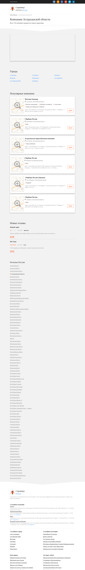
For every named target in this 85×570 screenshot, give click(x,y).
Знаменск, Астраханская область (36, 191)
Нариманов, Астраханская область (37, 121)
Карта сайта (19, 567)
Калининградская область (17, 290)
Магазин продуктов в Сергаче (51, 554)
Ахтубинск (35, 75)
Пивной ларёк (14, 216)
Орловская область (15, 349)
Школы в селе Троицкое (16, 554)
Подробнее (18, 503)
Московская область (15, 330)
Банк (28, 124)
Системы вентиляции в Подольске (52, 556)
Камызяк (12, 78)
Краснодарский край (15, 309)
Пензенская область (15, 352)
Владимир (12, 528)
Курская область (14, 317)
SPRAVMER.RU (13, 1)
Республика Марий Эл (16, 389)
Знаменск (57, 75)
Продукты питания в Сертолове (18, 552)
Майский (12, 535)
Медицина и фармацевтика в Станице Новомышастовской (58, 533)
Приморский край (14, 357)
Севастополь (13, 427)
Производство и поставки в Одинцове (53, 538)
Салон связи (58, 104)
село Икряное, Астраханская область (37, 173)
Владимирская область (16, 268)
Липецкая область (15, 322)
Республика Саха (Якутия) (17, 395)
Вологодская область (15, 274)
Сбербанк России (32, 119)
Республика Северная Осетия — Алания (20, 397)
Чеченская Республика (16, 459)
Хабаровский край (15, 454)
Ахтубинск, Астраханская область (37, 138)
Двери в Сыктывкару (48, 559)
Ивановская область (15, 284)
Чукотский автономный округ (18, 464)
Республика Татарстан (16, 400)
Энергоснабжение (31, 141)
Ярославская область (15, 467)
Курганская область (15, 314)
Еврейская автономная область (18, 279)
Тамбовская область (15, 435)
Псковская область (15, 360)
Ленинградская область (16, 319)
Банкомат (29, 176)
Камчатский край (14, 295)
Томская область (14, 440)
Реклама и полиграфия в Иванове (52, 530)
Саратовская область (15, 419)
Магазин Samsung (32, 99)
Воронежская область (15, 276)
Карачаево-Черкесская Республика (19, 298)
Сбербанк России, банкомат (36, 171)
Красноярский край (15, 311)
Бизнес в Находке (47, 525)
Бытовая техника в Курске (17, 559)
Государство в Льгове (48, 528)
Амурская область (15, 257)
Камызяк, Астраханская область (36, 156)
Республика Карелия (15, 381)
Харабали (35, 81)
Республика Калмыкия (16, 378)
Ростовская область (15, 408)
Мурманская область (15, 333)
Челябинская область (15, 456)
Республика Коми (14, 384)
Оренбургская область (16, 346)
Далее (70, 110)
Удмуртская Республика (16, 448)
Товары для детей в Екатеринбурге (19, 561)
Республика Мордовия (16, 392)
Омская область (14, 344)
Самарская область (15, 413)
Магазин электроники (32, 104)
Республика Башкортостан (17, 368)
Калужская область (15, 293)
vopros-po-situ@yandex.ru (45, 567)
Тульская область (14, 443)
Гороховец (12, 530)
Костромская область (15, 306)
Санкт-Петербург (14, 416)
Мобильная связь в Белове (17, 549)
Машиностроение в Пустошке (18, 547)
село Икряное (58, 78)
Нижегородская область (16, 335)
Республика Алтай (15, 365)
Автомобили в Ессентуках (50, 523)
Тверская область (14, 438)
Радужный (13, 533)
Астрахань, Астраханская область (36, 101)
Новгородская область (16, 338)
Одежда (12, 495)
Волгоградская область (16, 271)
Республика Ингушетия (16, 376)
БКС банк (13, 231)
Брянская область (14, 266)
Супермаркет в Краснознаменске (52, 549)
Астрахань (13, 75)
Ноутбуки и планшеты (46, 104)
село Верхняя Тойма (15, 525)
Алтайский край (14, 255)
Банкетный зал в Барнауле (50, 561)
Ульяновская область (15, 451)
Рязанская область (15, 411)
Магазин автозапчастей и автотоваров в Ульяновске (56, 547)
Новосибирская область (16, 341)
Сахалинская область (15, 421)
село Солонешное (14, 523)
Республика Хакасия (15, 405)
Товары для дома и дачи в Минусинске (53, 535)
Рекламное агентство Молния (18, 510)
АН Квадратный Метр (16, 500)
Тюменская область (15, 446)
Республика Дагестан (15, 373)
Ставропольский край (16, 432)
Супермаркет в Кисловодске (50, 552)
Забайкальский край (15, 282)
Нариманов (35, 78)
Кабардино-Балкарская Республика (19, 287)
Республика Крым (15, 386)
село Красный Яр (15, 81)
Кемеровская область (15, 301)
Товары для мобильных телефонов (35, 107)
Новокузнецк (13, 538)
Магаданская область (15, 325)
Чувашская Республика (16, 462)
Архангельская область (16, 260)
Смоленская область (15, 429)
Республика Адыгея (15, 362)
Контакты (12, 567)
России (25, 10)
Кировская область (15, 303)
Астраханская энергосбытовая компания (41, 136)
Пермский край (14, 354)
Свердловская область (16, 424)
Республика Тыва (14, 403)
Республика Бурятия (15, 370)
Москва (12, 327)
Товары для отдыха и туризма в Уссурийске (21, 556)
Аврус (11, 505)
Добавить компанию (27, 567)
